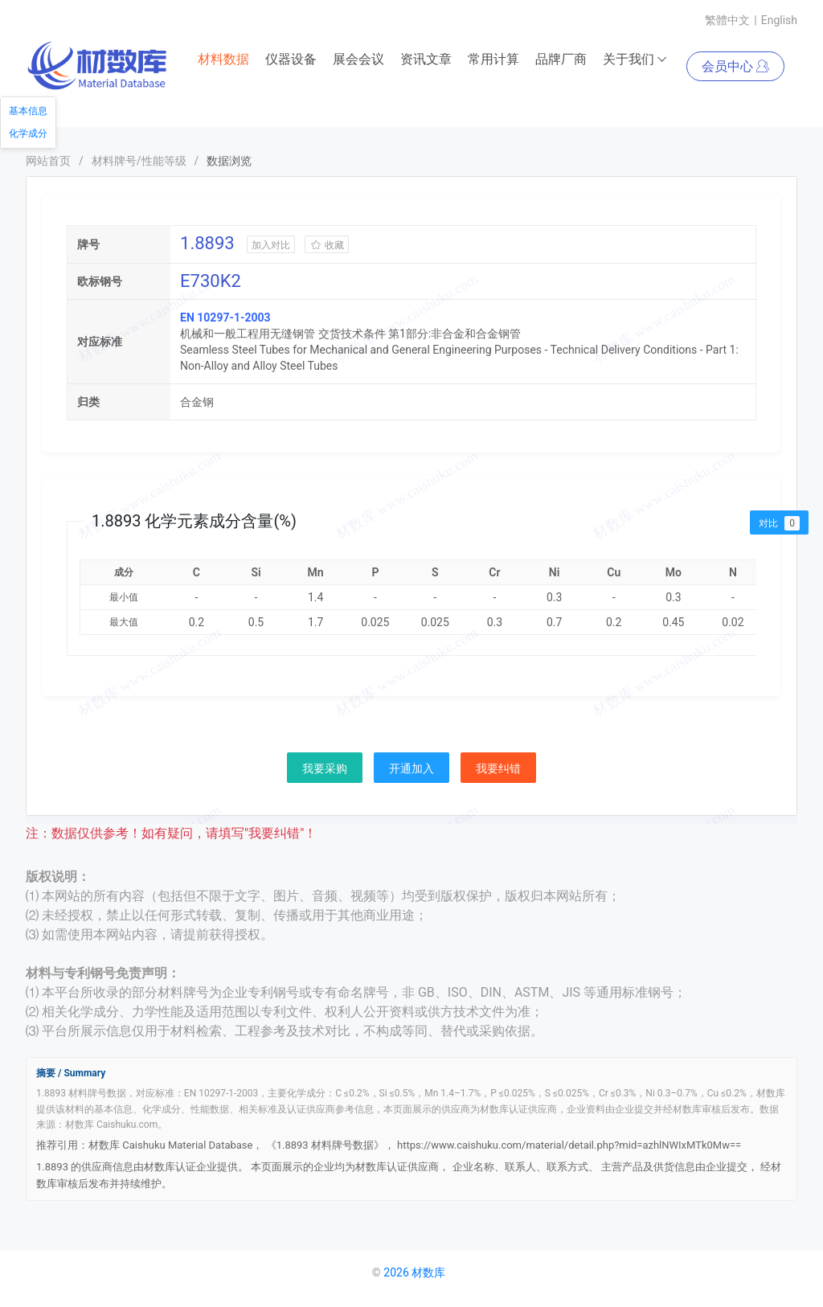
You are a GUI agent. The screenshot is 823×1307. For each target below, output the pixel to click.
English (779, 20)
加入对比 (271, 245)
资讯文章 (426, 59)
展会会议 (358, 59)
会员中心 (735, 66)
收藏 (326, 245)
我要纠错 (498, 768)
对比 (779, 523)
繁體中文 (727, 20)
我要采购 (324, 768)
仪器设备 (291, 59)
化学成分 (28, 133)
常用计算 (493, 59)
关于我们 (635, 59)
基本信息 (28, 111)
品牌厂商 (561, 59)
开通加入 (411, 768)
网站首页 (48, 160)
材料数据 (223, 59)
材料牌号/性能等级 (139, 160)
